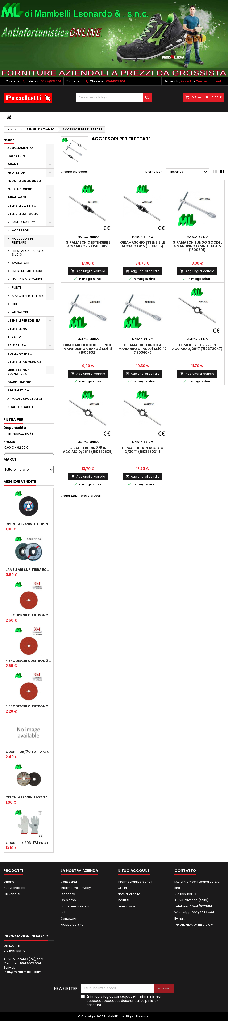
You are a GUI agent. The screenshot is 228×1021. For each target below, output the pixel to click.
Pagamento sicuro (75, 906)
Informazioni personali (135, 881)
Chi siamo (68, 900)
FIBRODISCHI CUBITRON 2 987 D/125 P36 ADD (28, 615)
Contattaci (73, 81)
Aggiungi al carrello (88, 271)
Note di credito (129, 894)
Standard (68, 894)
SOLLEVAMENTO (19, 353)
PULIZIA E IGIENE (19, 189)
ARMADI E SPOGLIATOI (24, 398)
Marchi (11, 459)
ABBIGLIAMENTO (20, 148)
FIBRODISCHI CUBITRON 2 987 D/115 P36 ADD (28, 661)
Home (9, 140)
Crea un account (208, 81)
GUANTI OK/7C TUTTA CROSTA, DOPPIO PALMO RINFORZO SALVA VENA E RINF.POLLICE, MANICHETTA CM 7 (28, 752)
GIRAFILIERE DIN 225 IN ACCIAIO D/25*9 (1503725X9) (88, 449)
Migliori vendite (20, 481)
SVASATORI (20, 263)
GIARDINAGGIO (19, 382)
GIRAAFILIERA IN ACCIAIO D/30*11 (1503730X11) (142, 449)
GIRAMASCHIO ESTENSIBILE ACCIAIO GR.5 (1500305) (142, 244)
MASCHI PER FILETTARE (28, 296)
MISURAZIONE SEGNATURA (18, 372)
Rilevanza (188, 172)
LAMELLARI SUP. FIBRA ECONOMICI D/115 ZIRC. (28, 569)
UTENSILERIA (17, 329)
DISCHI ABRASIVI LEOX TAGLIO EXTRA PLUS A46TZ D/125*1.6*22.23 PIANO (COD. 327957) (28, 797)
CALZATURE (16, 156)
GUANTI (13, 164)
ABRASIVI (14, 337)
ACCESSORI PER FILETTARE (24, 240)
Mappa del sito (72, 924)
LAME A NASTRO (23, 222)
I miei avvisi (126, 906)
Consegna (69, 881)
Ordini (122, 888)
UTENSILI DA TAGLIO (23, 214)
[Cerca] (114, 97)
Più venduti (12, 894)
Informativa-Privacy (76, 888)
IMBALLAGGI (16, 197)
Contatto (12, 81)
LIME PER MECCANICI (27, 279)
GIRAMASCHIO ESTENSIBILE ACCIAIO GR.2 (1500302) (88, 244)
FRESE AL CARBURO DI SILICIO (28, 252)
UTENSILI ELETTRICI (22, 205)
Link (63, 912)
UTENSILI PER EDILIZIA (23, 320)
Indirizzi (123, 900)
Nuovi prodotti (14, 888)
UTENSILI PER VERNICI (24, 362)
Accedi (186, 81)
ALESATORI (20, 312)
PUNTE (16, 287)
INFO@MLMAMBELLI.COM (193, 924)
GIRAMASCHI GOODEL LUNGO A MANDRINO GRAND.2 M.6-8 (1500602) (88, 349)
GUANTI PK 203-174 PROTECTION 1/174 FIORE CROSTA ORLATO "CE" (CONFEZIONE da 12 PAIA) (28, 843)
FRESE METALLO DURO (28, 271)
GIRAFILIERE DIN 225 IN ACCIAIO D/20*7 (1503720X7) (197, 347)
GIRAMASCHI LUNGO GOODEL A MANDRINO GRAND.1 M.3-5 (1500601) (197, 246)
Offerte (9, 881)
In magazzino (21, 433)
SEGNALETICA (18, 390)
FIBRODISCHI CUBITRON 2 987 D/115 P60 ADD (28, 706)
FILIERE (16, 304)
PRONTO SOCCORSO (24, 181)
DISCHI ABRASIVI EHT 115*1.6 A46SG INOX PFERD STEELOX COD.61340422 (28, 524)
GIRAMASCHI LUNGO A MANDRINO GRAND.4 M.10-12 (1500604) (142, 349)
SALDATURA (16, 345)
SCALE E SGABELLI (20, 407)
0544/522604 (51, 81)
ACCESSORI (20, 230)
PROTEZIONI (16, 172)
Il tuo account (134, 870)
